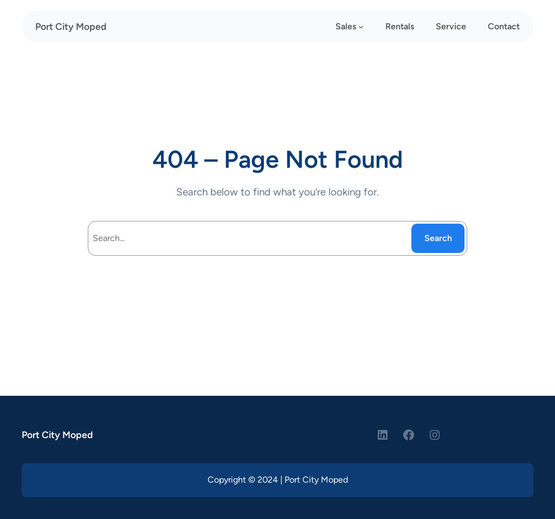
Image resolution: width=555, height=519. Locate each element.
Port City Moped (70, 26)
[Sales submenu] (361, 26)
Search (438, 238)
